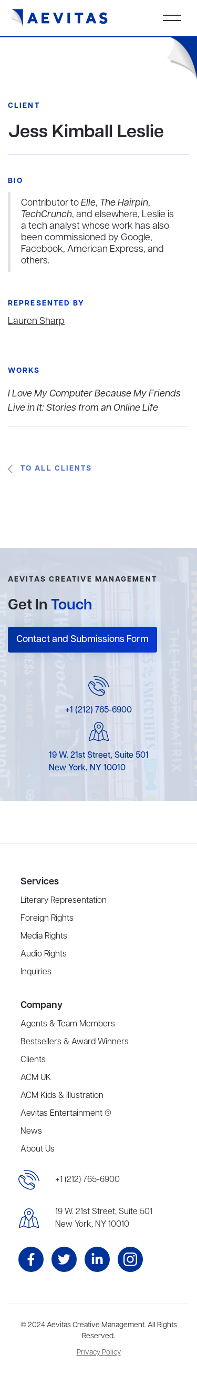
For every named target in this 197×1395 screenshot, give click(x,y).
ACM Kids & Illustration (61, 1096)
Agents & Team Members (67, 1024)
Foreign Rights (47, 918)
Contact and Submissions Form (82, 639)
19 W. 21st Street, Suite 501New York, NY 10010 (103, 1218)
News (31, 1131)
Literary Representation (63, 901)
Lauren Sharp (36, 321)
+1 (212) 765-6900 (98, 710)
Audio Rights (43, 954)
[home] (59, 18)
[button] (172, 17)
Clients (33, 1060)
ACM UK (35, 1078)
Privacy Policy (99, 1353)
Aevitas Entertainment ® (65, 1113)
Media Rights (43, 936)
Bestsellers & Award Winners (74, 1042)
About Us (37, 1149)
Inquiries (35, 972)
